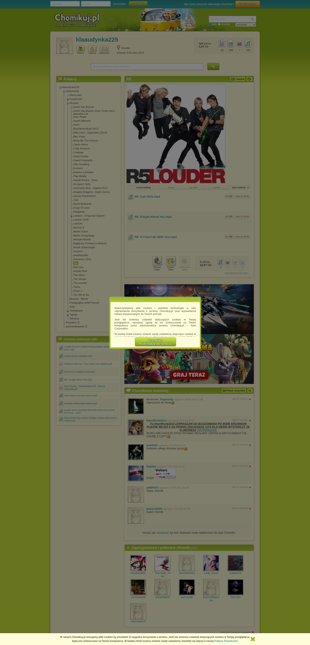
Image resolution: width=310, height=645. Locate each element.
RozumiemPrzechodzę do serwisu (155, 342)
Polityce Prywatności (226, 641)
